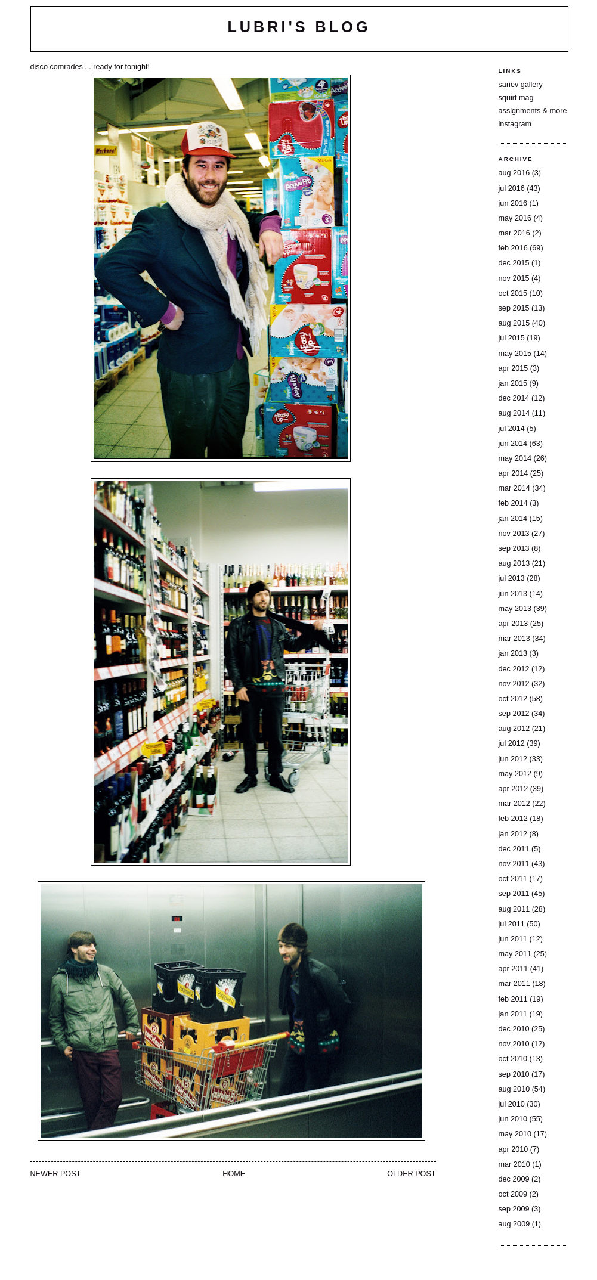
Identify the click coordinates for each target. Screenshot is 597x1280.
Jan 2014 (513, 519)
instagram (515, 124)
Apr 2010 (513, 1149)
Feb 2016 (513, 248)
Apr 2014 (513, 473)
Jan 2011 (513, 1014)
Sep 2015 (514, 308)
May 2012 (515, 774)
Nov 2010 (514, 1044)
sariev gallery (521, 84)
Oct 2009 (513, 1194)
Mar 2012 (514, 803)
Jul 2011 (512, 924)
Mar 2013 (514, 638)
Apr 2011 (513, 969)
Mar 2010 (514, 1164)
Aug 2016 (514, 173)
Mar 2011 (514, 984)
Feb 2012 (513, 818)
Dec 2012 (514, 669)
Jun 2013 (513, 594)
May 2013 (515, 609)
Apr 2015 (513, 368)
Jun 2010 (513, 1119)
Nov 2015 (514, 278)
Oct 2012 (513, 699)
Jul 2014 (512, 428)
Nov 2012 (514, 684)
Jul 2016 (512, 188)
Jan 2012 (513, 834)
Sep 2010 (514, 1074)
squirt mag (516, 98)
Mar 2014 (514, 488)
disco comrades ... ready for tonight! (90, 67)
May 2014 (515, 458)
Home (233, 1174)
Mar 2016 (514, 233)
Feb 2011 (513, 999)
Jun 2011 (513, 939)
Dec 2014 (514, 398)
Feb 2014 (513, 503)
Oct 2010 (513, 1059)
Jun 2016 (513, 203)
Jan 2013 (513, 653)
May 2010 (515, 1134)
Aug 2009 (514, 1224)
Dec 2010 (514, 1029)
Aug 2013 (514, 563)
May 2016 (515, 218)
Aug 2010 (514, 1089)
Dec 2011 (514, 849)
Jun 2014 (513, 443)
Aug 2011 (514, 909)
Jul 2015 (512, 338)
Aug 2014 (514, 413)
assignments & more (533, 111)
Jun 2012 (513, 759)
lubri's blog (298, 26)
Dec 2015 (514, 263)
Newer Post (55, 1174)
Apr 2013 (513, 623)
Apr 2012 (513, 789)
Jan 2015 (513, 383)
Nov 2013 (514, 533)
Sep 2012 (514, 713)
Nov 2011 (514, 864)
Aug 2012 (514, 728)
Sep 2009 (514, 1209)
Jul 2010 (512, 1104)
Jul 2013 (512, 578)
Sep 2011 (514, 894)
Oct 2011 (513, 879)
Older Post (411, 1174)
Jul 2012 (512, 743)
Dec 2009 (514, 1179)
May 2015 (515, 353)
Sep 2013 (514, 548)
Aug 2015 (514, 323)
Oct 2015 (513, 293)
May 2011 (515, 954)
